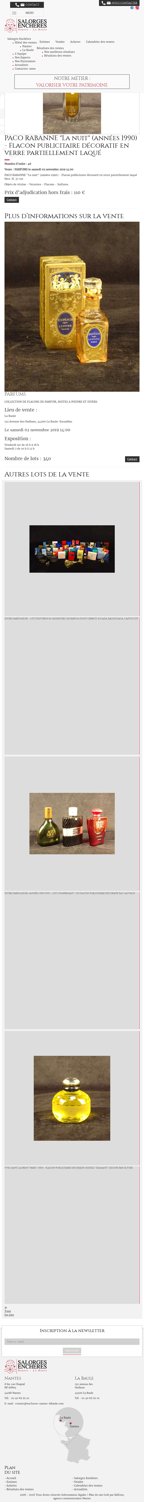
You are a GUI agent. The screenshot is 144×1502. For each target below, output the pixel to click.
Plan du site (96, 1494)
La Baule (28, 50)
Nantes (27, 46)
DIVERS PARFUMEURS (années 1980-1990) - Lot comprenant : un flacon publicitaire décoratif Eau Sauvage (69, 893)
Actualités (21, 65)
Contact (27, 5)
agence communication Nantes (72, 1498)
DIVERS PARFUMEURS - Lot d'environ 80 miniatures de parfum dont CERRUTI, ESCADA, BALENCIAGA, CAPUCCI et (71, 618)
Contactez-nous (25, 68)
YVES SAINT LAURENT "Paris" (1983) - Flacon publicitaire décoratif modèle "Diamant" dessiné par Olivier (68, 1167)
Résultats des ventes (57, 55)
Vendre (60, 41)
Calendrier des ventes (100, 41)
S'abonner (72, 1350)
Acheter (75, 41)
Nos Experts (22, 57)
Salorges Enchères (86, 1478)
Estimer (45, 41)
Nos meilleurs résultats (59, 52)
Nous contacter (119, 3)
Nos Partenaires (25, 61)
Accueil (11, 1478)
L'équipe (20, 53)
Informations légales (73, 1494)
